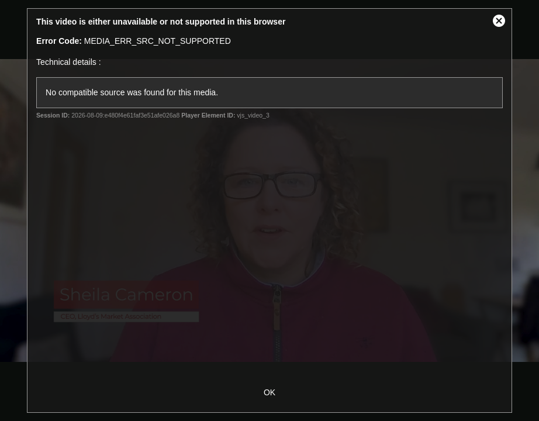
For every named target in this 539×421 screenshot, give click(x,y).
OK (269, 392)
